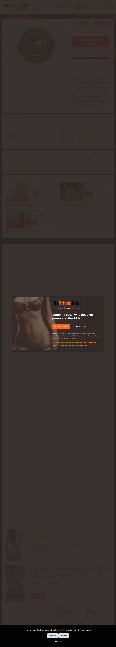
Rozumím (63, 636)
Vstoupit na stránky (61, 326)
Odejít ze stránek (80, 326)
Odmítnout (58, 641)
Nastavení (52, 636)
